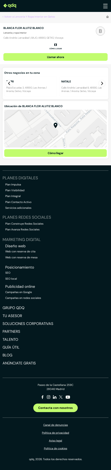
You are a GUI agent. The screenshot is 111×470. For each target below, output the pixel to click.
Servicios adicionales (18, 208)
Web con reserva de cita (20, 251)
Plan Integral (13, 196)
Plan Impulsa (13, 184)
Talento (10, 339)
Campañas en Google (18, 292)
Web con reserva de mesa (21, 257)
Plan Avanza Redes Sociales (22, 229)
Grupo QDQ (13, 307)
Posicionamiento (19, 267)
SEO (7, 273)
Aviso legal (55, 440)
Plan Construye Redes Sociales (24, 223)
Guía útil (11, 347)
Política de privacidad (55, 433)
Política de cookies (55, 448)
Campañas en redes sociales (23, 298)
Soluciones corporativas (28, 323)
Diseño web (15, 246)
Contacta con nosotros (55, 408)
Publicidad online (20, 286)
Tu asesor (12, 315)
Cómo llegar (55, 153)
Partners (11, 331)
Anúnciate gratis (19, 363)
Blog (7, 355)
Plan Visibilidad (14, 190)
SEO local (11, 278)
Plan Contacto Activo (18, 202)
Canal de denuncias (55, 425)
